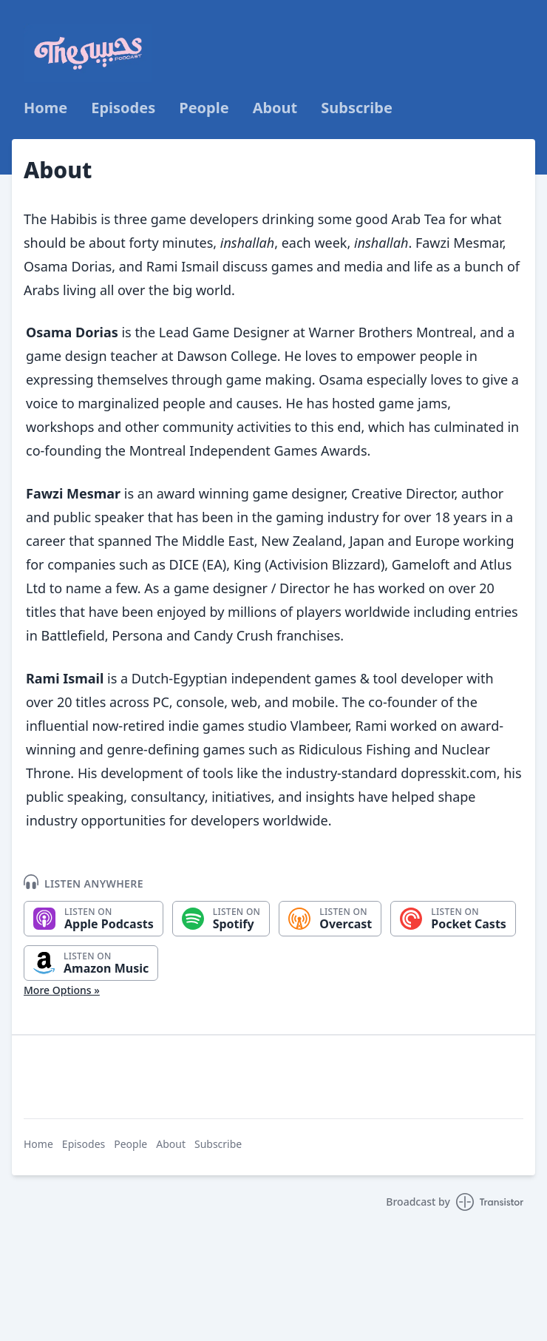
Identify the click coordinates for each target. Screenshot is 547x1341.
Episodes (123, 108)
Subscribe (357, 108)
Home (45, 108)
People (203, 108)
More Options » (62, 990)
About (275, 108)
